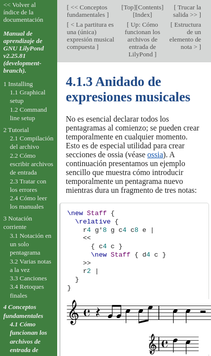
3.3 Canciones (28, 278)
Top (129, 7)
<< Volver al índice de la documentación (23, 12)
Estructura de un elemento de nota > (185, 35)
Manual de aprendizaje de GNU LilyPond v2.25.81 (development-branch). (23, 52)
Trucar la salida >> (187, 10)
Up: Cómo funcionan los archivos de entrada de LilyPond (142, 39)
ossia (155, 154)
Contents (149, 7)
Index (142, 14)
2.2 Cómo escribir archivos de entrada (31, 164)
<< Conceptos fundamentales (87, 10)
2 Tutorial (16, 130)
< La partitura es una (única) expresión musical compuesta (90, 35)
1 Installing (18, 84)
